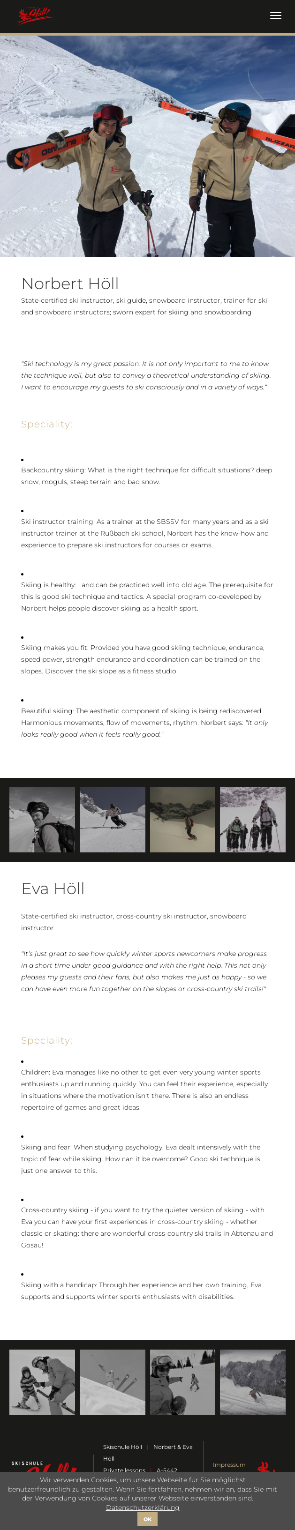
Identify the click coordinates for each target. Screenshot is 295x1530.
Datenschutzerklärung (143, 1507)
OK (147, 1519)
